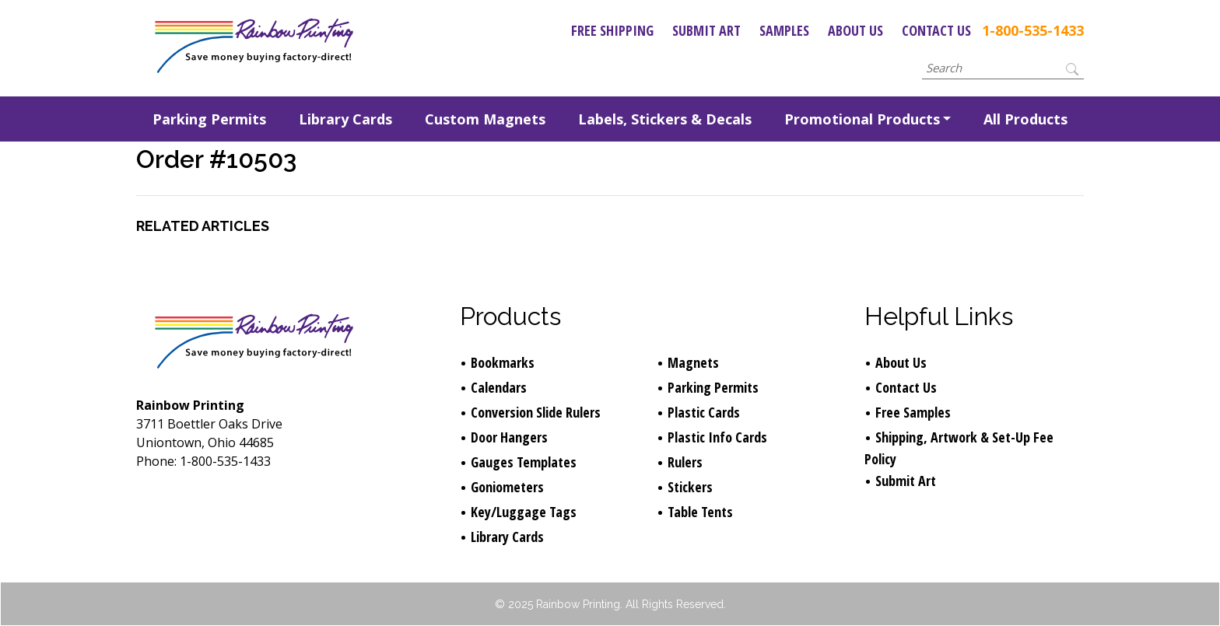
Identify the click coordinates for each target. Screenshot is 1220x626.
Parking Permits (209, 119)
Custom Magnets (485, 119)
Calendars (499, 387)
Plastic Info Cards (717, 437)
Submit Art (706, 30)
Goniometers (507, 486)
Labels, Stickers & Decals (665, 119)
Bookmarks (503, 362)
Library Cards (345, 119)
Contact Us (936, 30)
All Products (1025, 119)
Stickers (690, 486)
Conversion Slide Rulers (536, 412)
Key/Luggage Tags (524, 511)
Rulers (685, 462)
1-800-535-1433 (1033, 30)
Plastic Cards (704, 412)
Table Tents (700, 511)
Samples (784, 30)
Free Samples (913, 412)
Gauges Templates (524, 462)
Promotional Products (862, 119)
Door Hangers (509, 437)
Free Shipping (612, 30)
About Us (855, 30)
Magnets (693, 362)
